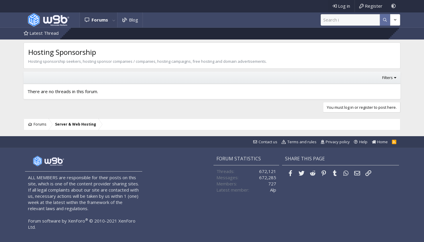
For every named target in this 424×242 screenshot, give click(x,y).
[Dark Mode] (393, 6)
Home (380, 141)
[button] (114, 19)
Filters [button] (387, 77)
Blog (133, 20)
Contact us (268, 141)
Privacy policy (338, 141)
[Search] (350, 20)
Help (363, 141)
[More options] (385, 20)
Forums (100, 20)
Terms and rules (302, 141)
